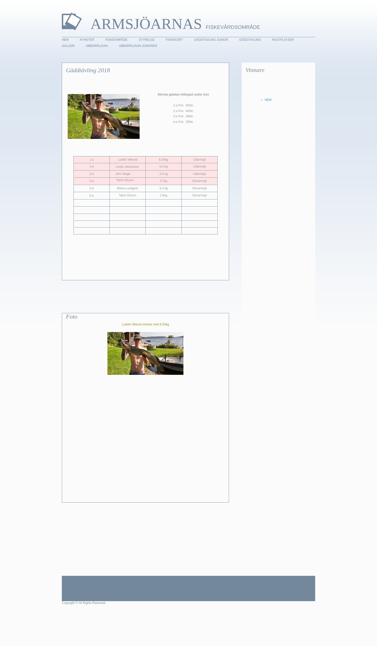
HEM (268, 100)
